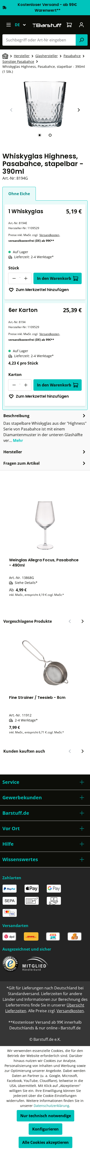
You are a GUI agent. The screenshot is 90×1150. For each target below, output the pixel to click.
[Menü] (8, 24)
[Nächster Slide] (78, 110)
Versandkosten (49, 235)
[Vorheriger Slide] (11, 110)
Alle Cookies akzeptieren (45, 1142)
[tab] (39, 135)
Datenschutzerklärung (51, 1105)
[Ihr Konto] (81, 24)
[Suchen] (82, 40)
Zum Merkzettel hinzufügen (39, 289)
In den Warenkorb (57, 278)
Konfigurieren (45, 1129)
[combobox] (39, 40)
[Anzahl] (19, 278)
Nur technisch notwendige (45, 1115)
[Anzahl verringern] (14, 278)
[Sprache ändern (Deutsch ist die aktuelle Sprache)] (23, 24)
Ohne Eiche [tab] (19, 193)
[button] (45, 782)
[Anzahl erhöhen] (26, 278)
